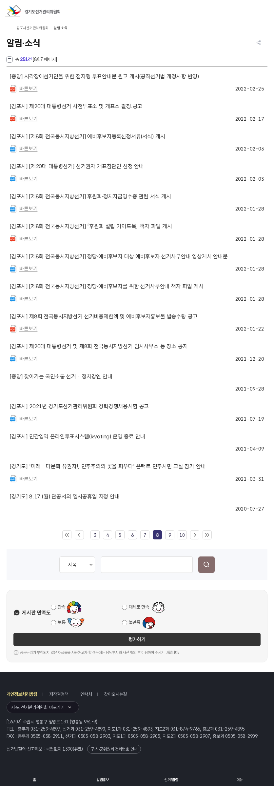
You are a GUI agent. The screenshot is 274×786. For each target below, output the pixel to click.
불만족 (134, 622)
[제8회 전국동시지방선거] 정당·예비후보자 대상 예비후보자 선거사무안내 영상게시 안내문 (119, 256)
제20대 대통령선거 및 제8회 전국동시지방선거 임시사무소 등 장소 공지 (98, 346)
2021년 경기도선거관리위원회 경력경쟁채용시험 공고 (79, 406)
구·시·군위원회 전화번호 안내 (114, 749)
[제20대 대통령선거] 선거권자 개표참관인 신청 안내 (77, 166)
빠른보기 (28, 89)
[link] (157, 535)
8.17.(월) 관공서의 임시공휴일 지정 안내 (65, 496)
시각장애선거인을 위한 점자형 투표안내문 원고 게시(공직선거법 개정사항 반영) (104, 76)
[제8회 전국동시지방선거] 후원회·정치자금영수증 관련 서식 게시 (90, 196)
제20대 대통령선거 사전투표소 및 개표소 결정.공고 (76, 106)
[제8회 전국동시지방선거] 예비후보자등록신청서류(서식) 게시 (87, 136)
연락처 (86, 694)
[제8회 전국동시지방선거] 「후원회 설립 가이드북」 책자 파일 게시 (91, 226)
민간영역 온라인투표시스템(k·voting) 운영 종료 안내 (77, 436)
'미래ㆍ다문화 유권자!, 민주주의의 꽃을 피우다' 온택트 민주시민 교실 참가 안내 (108, 466)
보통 (61, 622)
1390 (68, 749)
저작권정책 (58, 694)
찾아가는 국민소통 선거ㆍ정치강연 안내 (61, 376)
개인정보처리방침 (22, 694)
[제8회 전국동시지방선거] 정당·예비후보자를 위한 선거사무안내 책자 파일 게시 (107, 286)
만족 (61, 607)
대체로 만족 (139, 607)
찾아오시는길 (115, 694)
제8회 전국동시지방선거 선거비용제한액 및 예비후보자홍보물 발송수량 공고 (103, 316)
